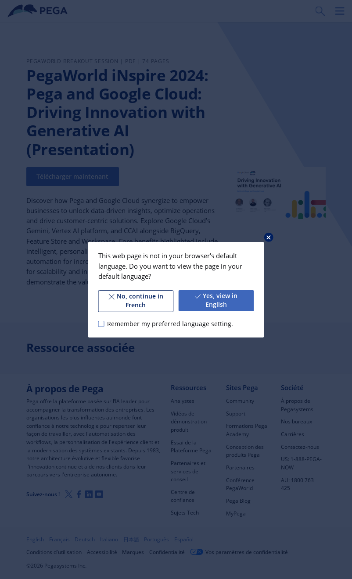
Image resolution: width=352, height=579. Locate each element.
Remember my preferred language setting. (170, 323)
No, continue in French (135, 300)
